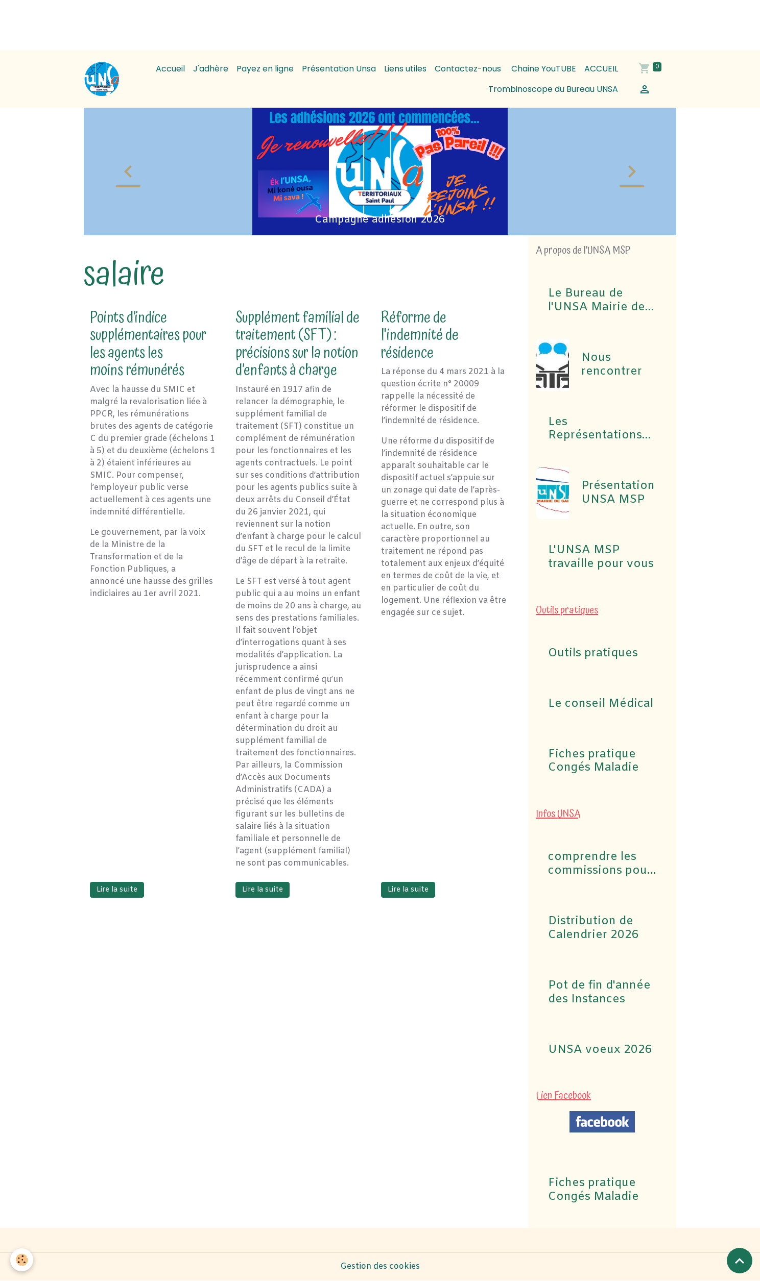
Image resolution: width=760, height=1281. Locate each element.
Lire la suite (117, 890)
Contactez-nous (468, 69)
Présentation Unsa (339, 69)
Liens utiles (405, 69)
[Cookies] (21, 1259)
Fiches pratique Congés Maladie (593, 761)
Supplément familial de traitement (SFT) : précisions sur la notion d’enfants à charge (297, 344)
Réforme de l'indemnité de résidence (420, 335)
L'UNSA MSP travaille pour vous (601, 557)
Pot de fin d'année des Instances (599, 992)
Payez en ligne (265, 69)
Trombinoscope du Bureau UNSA (553, 89)
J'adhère (210, 69)
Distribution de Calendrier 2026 (593, 928)
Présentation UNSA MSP (618, 493)
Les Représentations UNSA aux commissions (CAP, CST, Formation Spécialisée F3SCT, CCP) (601, 429)
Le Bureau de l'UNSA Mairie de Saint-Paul (596, 300)
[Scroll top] (739, 1260)
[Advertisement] (186, 23)
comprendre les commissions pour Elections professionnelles (600, 864)
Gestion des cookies (380, 1266)
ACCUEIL (601, 69)
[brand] (102, 79)
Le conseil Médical (600, 704)
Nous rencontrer (611, 365)
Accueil (170, 69)
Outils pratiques (593, 653)
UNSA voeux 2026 (600, 1050)
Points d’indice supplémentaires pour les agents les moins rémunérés (148, 344)
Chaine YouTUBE (542, 69)
